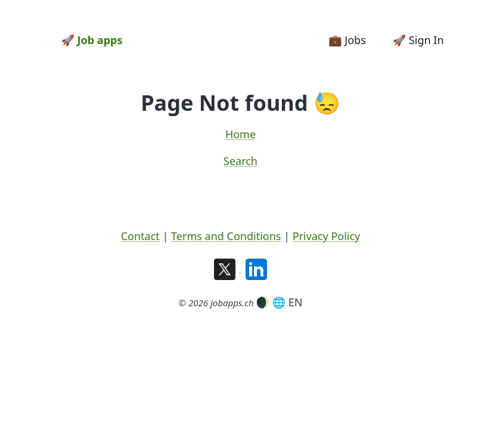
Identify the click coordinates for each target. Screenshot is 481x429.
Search (240, 161)
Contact (140, 236)
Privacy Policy (327, 236)
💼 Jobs (347, 40)
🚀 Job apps (92, 40)
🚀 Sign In (418, 40)
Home (240, 134)
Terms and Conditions (226, 236)
